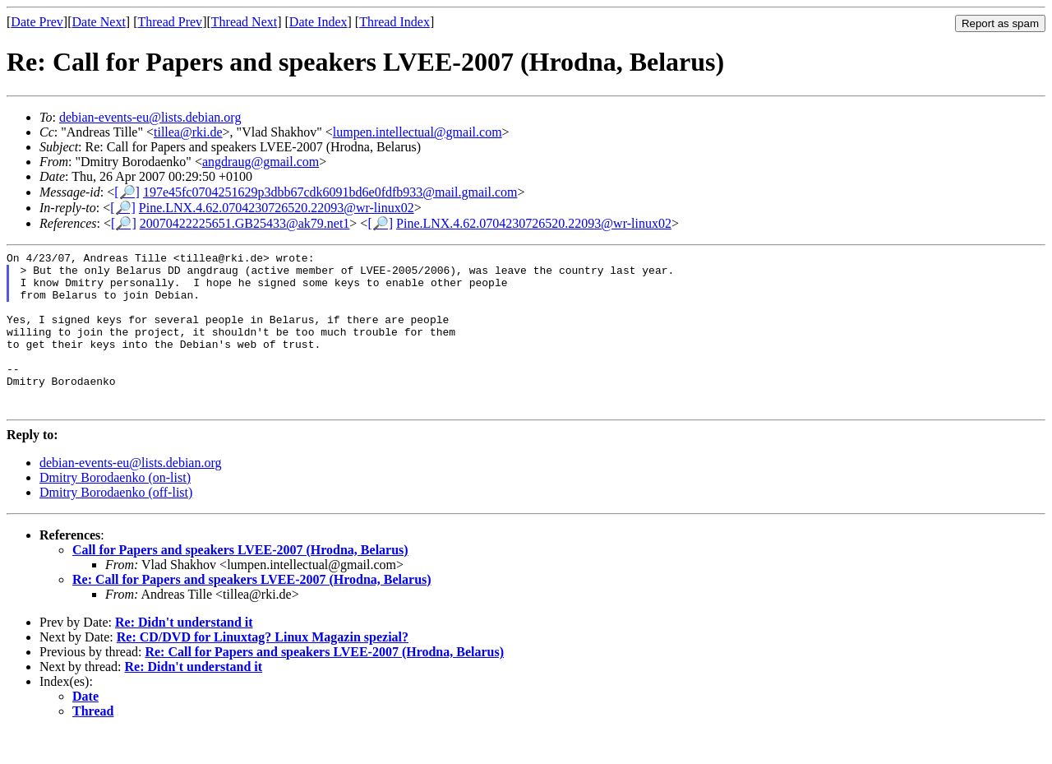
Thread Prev (169, 22)
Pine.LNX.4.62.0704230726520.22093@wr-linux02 (276, 208)
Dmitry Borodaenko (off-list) (115, 524)
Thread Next (244, 22)
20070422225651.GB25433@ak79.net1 (245, 223)
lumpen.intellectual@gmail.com (417, 132)
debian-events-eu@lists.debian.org (150, 117)
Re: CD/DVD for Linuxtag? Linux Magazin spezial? (262, 669)
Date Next (99, 22)
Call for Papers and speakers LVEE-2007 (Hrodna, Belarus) (240, 582)
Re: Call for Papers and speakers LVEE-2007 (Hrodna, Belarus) (251, 611)
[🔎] (127, 192)
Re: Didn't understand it (184, 654)
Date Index (318, 22)
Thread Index (394, 22)
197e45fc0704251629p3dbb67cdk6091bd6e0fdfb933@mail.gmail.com (330, 192)
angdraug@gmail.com (260, 162)
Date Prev (37, 22)
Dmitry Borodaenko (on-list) (115, 509)
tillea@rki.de (188, 132)
